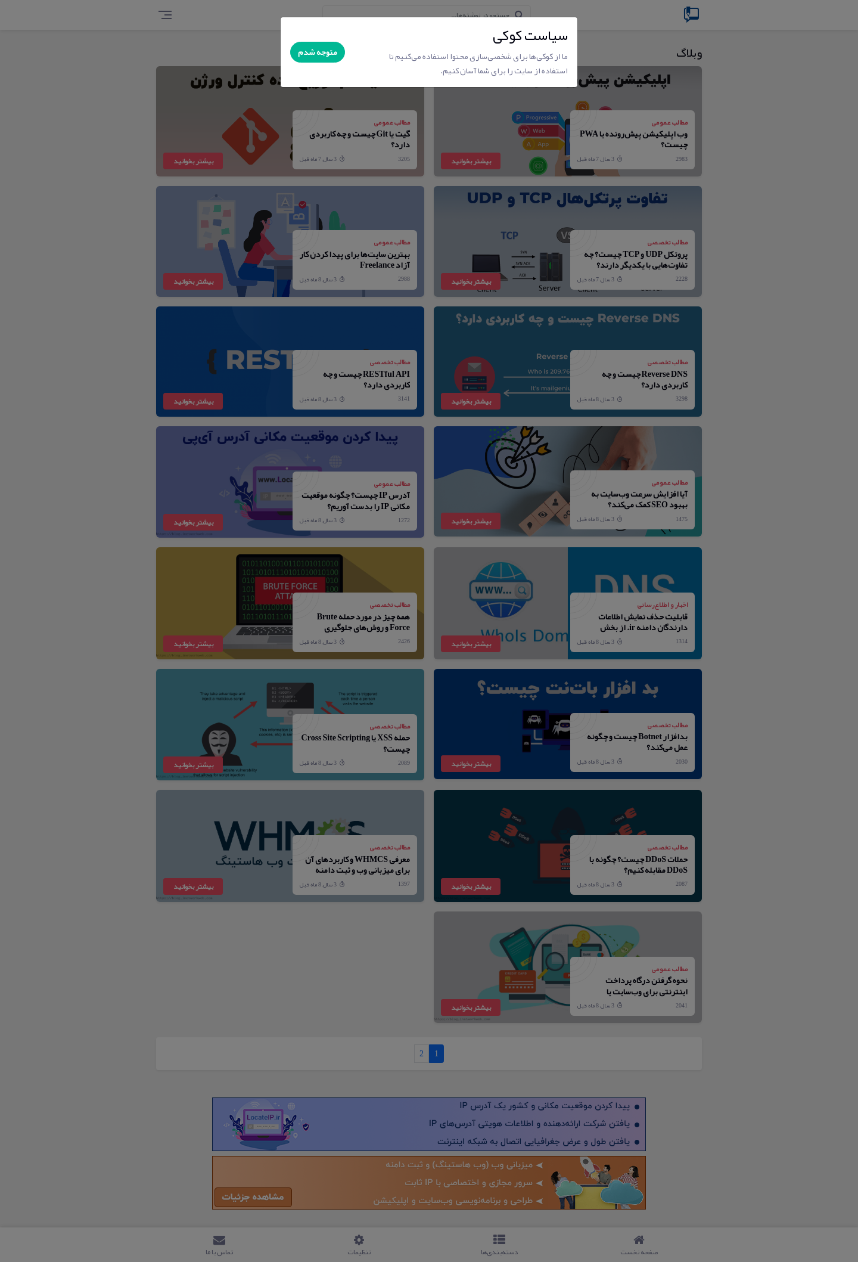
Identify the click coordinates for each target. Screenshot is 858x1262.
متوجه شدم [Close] (317, 52)
